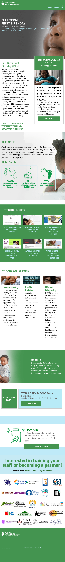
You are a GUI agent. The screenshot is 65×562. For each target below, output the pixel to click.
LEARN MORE (31, 403)
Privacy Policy (7, 549)
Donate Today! (41, 447)
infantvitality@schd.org (38, 470)
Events (50, 8)
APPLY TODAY (49, 119)
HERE (20, 129)
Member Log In (58, 8)
